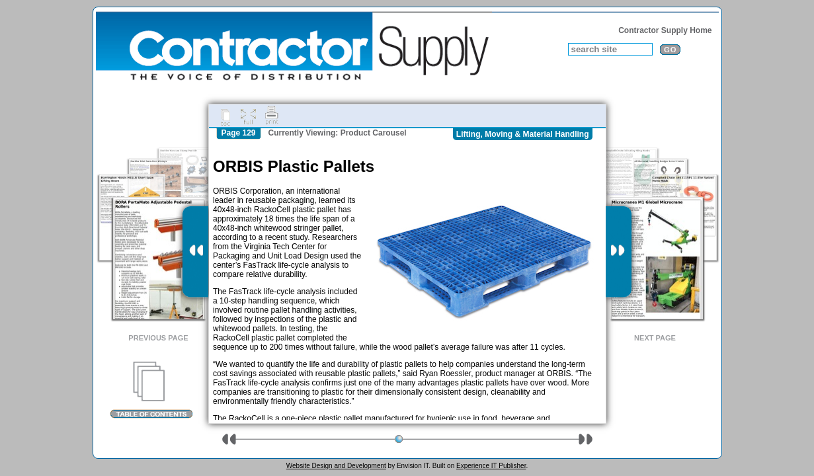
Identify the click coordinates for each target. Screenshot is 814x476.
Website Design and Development (336, 465)
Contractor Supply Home (665, 30)
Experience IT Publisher (491, 465)
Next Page (655, 338)
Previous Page (158, 338)
